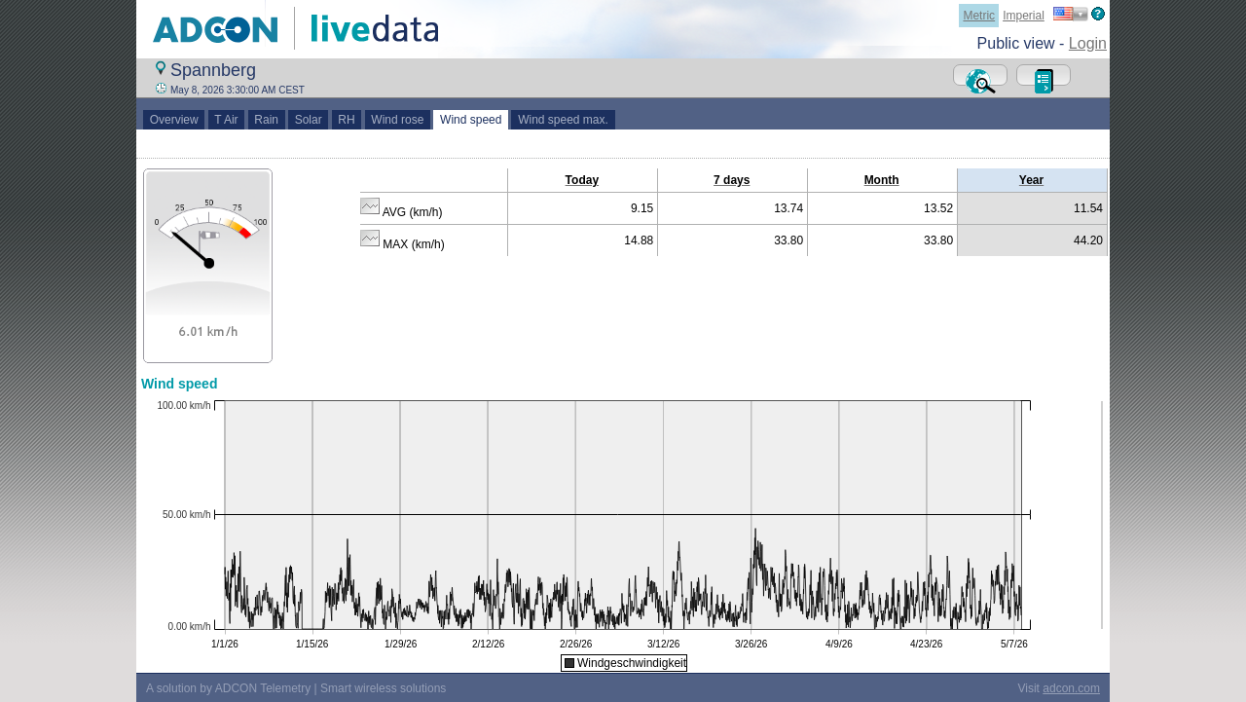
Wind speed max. (562, 120)
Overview (173, 120)
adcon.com (1071, 688)
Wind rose (397, 120)
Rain (266, 120)
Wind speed (470, 120)
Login (1088, 43)
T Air (226, 120)
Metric (979, 15)
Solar (308, 120)
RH (347, 120)
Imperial (1023, 15)
